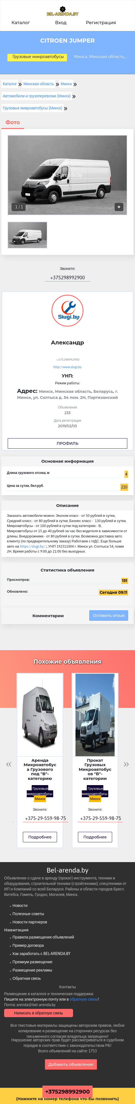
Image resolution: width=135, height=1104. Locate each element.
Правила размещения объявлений (43, 937)
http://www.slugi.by (67, 367)
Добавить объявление (71, 1064)
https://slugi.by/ (33, 546)
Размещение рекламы (32, 970)
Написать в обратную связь (38, 1013)
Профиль (68, 443)
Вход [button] (60, 22)
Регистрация (101, 22)
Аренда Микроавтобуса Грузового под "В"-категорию (40, 769)
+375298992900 (67, 1091)
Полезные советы (28, 914)
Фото (13, 122)
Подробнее (40, 837)
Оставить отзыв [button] (109, 615)
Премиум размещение (33, 962)
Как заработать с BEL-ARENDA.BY (42, 953)
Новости (20, 905)
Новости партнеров (30, 922)
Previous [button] (9, 763)
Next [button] (126, 763)
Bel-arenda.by (67, 870)
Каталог (21, 22)
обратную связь (84, 999)
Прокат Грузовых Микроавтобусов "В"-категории (95, 769)
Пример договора (28, 945)
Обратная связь (27, 978)
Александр (67, 342)
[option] (67, 175)
